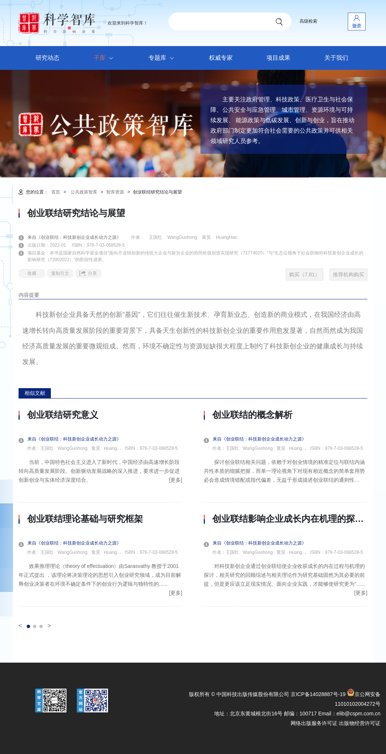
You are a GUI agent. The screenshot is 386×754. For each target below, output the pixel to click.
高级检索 (308, 21)
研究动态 (47, 58)
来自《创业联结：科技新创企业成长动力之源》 (78, 237)
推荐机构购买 (348, 274)
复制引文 (60, 273)
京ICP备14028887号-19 (318, 694)
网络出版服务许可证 (314, 723)
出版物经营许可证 (359, 723)
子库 (105, 58)
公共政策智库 (84, 192)
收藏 (31, 273)
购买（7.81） (304, 274)
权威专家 (221, 58)
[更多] (175, 480)
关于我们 (336, 58)
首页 (55, 192)
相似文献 (34, 393)
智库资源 (115, 192)
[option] (100, 508)
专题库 (163, 58)
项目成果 (278, 58)
